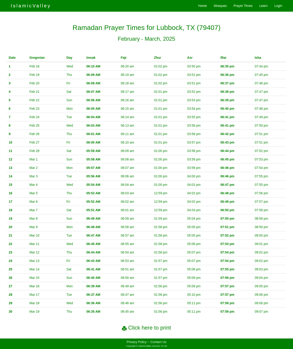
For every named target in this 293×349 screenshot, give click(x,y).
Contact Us (158, 342)
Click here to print (146, 328)
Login (278, 6)
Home (202, 6)
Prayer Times (242, 6)
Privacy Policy (136, 342)
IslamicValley (31, 5)
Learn (263, 6)
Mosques (220, 6)
